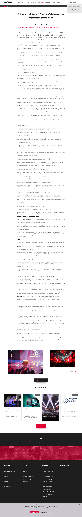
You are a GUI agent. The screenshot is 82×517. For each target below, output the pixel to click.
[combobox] (79, 504)
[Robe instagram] (41, 438)
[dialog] (41, 510)
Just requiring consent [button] (46, 512)
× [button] (80, 504)
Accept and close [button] (34, 512)
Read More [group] (41, 425)
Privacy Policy (49, 509)
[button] (41, 515)
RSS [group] (63, 11)
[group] (41, 380)
